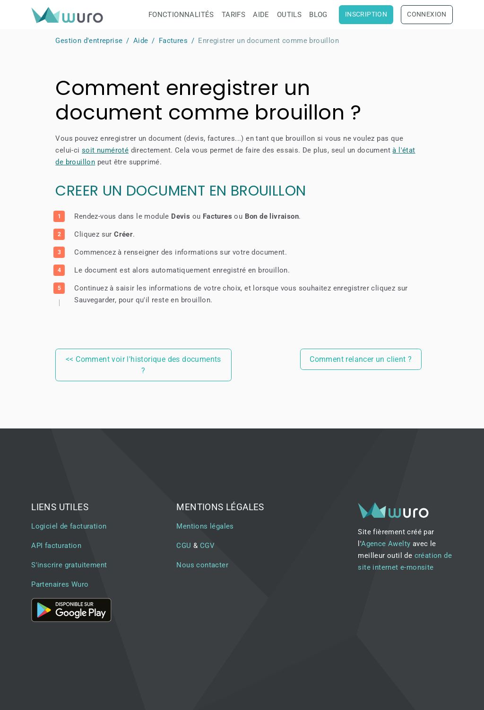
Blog (318, 14)
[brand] (69, 15)
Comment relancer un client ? (361, 359)
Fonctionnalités (181, 14)
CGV (207, 545)
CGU (183, 545)
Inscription (366, 14)
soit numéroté (105, 150)
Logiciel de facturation (68, 526)
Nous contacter (202, 565)
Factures (173, 40)
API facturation (56, 545)
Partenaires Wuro (59, 584)
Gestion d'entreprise (88, 40)
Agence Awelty (385, 543)
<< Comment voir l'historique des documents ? (143, 365)
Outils (289, 14)
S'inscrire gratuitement (69, 565)
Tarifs (233, 14)
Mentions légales (204, 526)
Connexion (427, 14)
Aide (261, 14)
